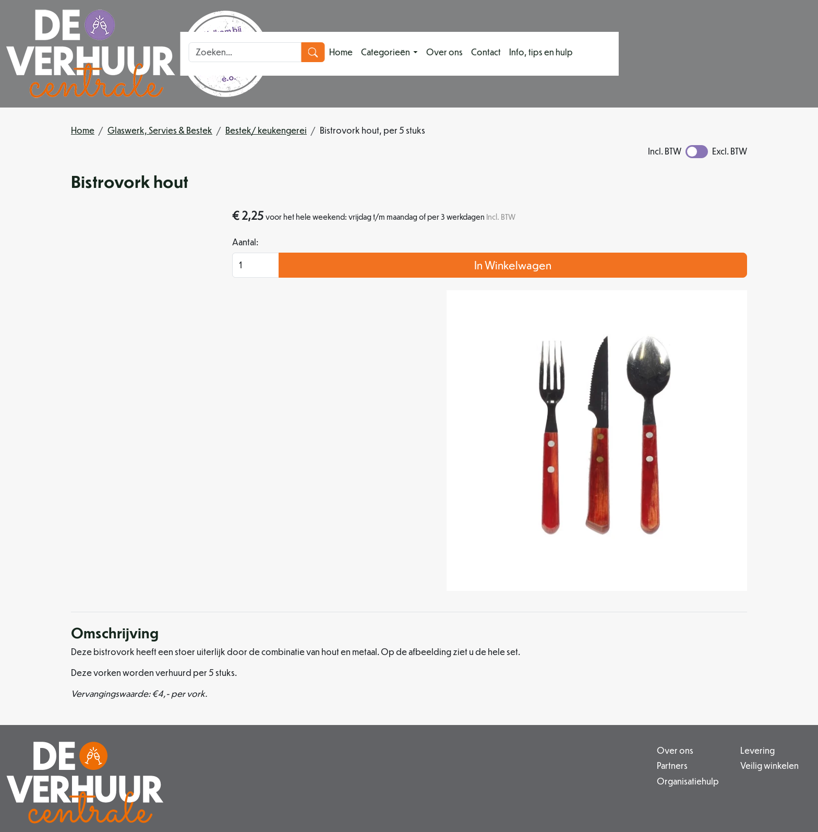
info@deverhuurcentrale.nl (345, 768)
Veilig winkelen (535, 681)
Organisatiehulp (378, 694)
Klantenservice (694, 669)
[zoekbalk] (732, 54)
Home (394, 53)
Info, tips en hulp (594, 53)
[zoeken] (800, 54)
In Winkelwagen (662, 288)
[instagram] (338, 792)
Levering (523, 669)
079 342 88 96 (248, 768)
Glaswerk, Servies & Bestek (159, 130)
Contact (539, 53)
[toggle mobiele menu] (658, 53)
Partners (362, 681)
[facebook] (313, 792)
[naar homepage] (137, 53)
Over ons (497, 53)
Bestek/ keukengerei (266, 130)
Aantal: (543, 265)
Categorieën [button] (439, 53)
